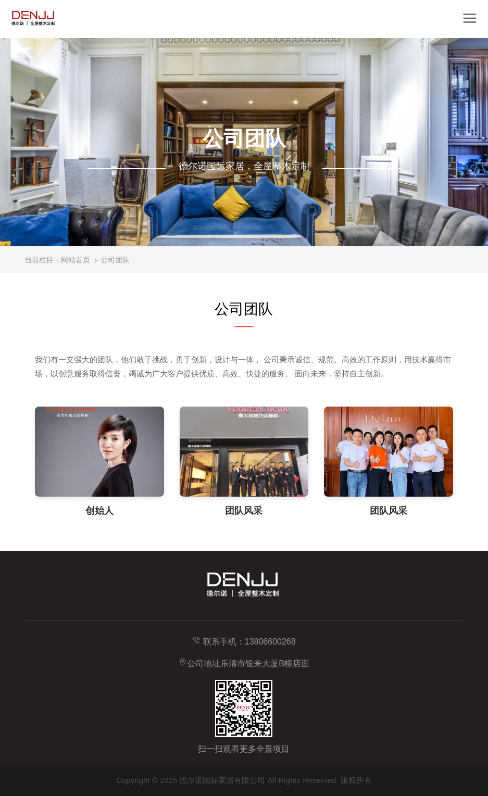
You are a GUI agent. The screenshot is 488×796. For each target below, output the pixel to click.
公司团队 (115, 260)
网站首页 (75, 260)
